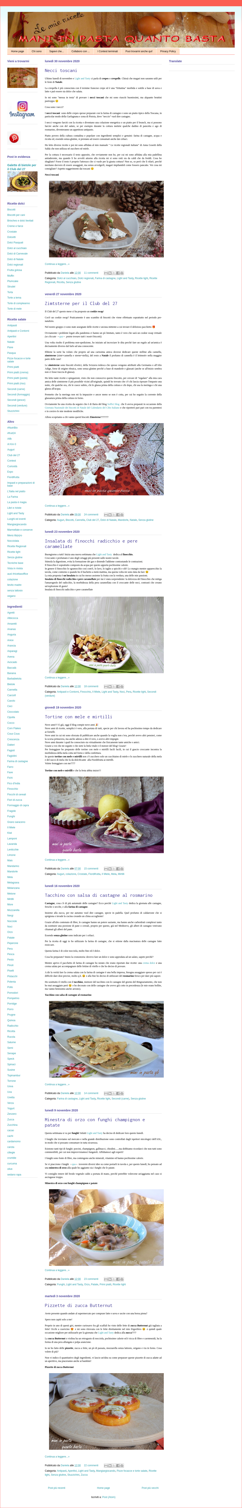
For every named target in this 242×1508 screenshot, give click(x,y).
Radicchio (12, 1025)
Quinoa (11, 1020)
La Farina (12, 496)
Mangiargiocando (105, 1470)
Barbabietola (14, 678)
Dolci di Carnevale (17, 253)
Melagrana (13, 882)
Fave (10, 772)
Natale (133, 520)
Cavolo (11, 700)
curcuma (12, 1163)
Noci (122, 691)
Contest (11, 460)
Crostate (82, 874)
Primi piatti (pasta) (17, 378)
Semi (10, 1047)
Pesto (10, 959)
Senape (11, 1053)
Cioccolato (13, 711)
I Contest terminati (107, 51)
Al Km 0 (11, 444)
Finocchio (85, 691)
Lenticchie (13, 849)
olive (10, 1169)
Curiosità (12, 466)
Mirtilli (121, 874)
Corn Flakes (14, 728)
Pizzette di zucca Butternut (78, 1305)
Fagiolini (12, 755)
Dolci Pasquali (15, 242)
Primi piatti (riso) (16, 383)
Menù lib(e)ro (14, 535)
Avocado (12, 662)
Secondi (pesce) (16, 400)
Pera (128, 691)
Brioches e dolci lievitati (20, 220)
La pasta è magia (16, 502)
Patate (94, 1284)
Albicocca (12, 618)
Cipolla (11, 717)
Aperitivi (72, 1470)
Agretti (11, 612)
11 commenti (91, 272)
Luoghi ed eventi (16, 518)
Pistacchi (12, 976)
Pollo (10, 987)
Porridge (12, 1003)
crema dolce (149, 962)
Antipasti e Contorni (68, 691)
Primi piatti (105, 1284)
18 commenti (91, 686)
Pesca (10, 954)
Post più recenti (56, 1487)
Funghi (61, 1284)
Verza (10, 1103)
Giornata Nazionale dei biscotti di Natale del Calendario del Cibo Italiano (82, 407)
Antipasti (62, 1470)
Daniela (65, 272)
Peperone (12, 943)
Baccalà (11, 667)
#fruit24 (11, 433)
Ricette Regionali (16, 546)
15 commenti (91, 868)
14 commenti (91, 1093)
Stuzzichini (73, 1474)
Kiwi (9, 832)
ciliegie (11, 1152)
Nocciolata (13, 540)
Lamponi (12, 838)
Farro (10, 766)
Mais (10, 860)
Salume (11, 1042)
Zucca (84, 1474)
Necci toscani (61, 70)
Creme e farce (15, 226)
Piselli (10, 970)
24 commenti (91, 514)
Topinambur (13, 1075)
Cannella (80, 520)
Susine (11, 1069)
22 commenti (91, 1465)
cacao (10, 1130)
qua (61, 336)
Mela (114, 874)
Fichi (10, 777)
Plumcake (12, 281)
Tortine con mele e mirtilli (78, 716)
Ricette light (141, 278)
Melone (11, 893)
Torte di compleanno (18, 303)
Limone (11, 855)
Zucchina (12, 1124)
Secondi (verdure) (17, 405)
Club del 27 (92, 520)
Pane (10, 347)
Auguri (60, 520)
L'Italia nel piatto (16, 491)
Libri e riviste (14, 507)
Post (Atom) (108, 1497)
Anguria (11, 634)
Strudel (11, 286)
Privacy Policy (168, 51)
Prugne (11, 1014)
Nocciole (12, 921)
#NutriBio (12, 427)
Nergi (10, 915)
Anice (10, 640)
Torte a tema (14, 297)
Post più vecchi (150, 1487)
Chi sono (37, 51)
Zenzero (11, 1113)
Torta (10, 292)
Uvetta (11, 1097)
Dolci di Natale (108, 520)
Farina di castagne (105, 278)
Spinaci (11, 1064)
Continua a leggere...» (57, 264)
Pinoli (10, 965)
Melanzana (13, 888)
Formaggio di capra (18, 805)
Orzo (86, 1284)
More (10, 904)
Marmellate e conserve (20, 529)
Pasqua (11, 353)
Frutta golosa (14, 270)
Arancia (11, 645)
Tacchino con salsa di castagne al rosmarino (99, 895)
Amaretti (12, 623)
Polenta (11, 981)
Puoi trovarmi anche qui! (139, 51)
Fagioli (11, 750)
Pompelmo (13, 998)
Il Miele (96, 691)
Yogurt (10, 1108)
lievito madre (14, 584)
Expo (10, 471)
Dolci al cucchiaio (67, 278)
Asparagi (12, 651)
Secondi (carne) (120, 1098)
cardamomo (13, 1141)
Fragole (11, 811)
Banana (11, 673)
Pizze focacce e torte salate (132, 1470)
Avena (10, 656)
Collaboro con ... (81, 51)
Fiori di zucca (14, 799)
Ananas (11, 629)
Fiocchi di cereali (16, 794)
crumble (11, 1157)
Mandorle (123, 520)
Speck (10, 1058)
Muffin (10, 275)
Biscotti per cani (16, 215)
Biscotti (70, 520)
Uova (10, 1086)
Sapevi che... (56, 51)
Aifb (9, 438)
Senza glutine (73, 282)
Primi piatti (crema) (17, 372)
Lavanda (12, 844)
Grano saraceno (16, 822)
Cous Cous (13, 733)
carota (10, 1147)
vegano (11, 596)
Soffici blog (113, 404)
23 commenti (91, 1279)
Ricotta (60, 282)
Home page (17, 51)
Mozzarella (13, 910)
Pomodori (12, 992)
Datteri (11, 744)
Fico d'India (13, 783)
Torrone (11, 1080)
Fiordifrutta (94, 874)
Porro (10, 1009)
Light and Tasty (83, 78)
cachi (10, 1136)
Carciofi (11, 695)
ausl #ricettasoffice (17, 573)
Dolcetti (11, 237)
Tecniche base (15, 563)
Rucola (11, 1036)
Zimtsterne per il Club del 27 (81, 303)
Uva (9, 1092)
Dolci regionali (85, 278)
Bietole (11, 684)
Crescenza (13, 739)
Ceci (9, 706)
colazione (71, 874)
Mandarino (13, 866)
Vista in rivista (15, 568)
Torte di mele (14, 308)
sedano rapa (14, 1174)
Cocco (10, 722)
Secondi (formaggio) (18, 394)
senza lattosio (15, 590)
